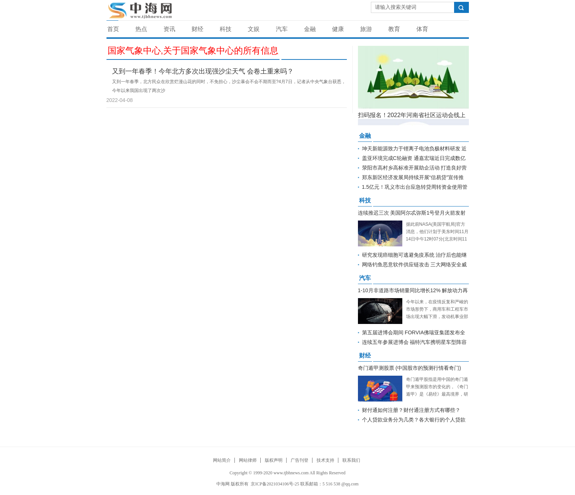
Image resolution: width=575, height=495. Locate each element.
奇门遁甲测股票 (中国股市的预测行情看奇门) (409, 368)
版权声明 (274, 460)
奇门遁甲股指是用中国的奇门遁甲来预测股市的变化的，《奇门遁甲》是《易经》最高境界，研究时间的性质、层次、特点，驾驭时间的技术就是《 (437, 394)
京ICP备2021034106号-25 (275, 484)
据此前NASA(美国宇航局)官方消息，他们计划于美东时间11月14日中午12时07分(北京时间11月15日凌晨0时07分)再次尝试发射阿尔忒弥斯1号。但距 (437, 239)
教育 (394, 29)
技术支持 (325, 460)
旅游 (366, 29)
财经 (197, 29)
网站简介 (222, 460)
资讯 (169, 29)
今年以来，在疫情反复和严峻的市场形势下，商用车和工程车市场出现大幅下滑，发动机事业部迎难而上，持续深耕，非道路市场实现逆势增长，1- (437, 316)
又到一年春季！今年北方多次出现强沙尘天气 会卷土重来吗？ (203, 71)
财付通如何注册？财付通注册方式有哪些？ (411, 410)
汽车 (282, 29)
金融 (310, 29)
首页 (113, 29)
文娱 (254, 29)
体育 (422, 29)
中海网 (223, 484)
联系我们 (351, 460)
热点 (141, 29)
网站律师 (248, 460)
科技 (225, 29)
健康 (338, 29)
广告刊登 (299, 460)
